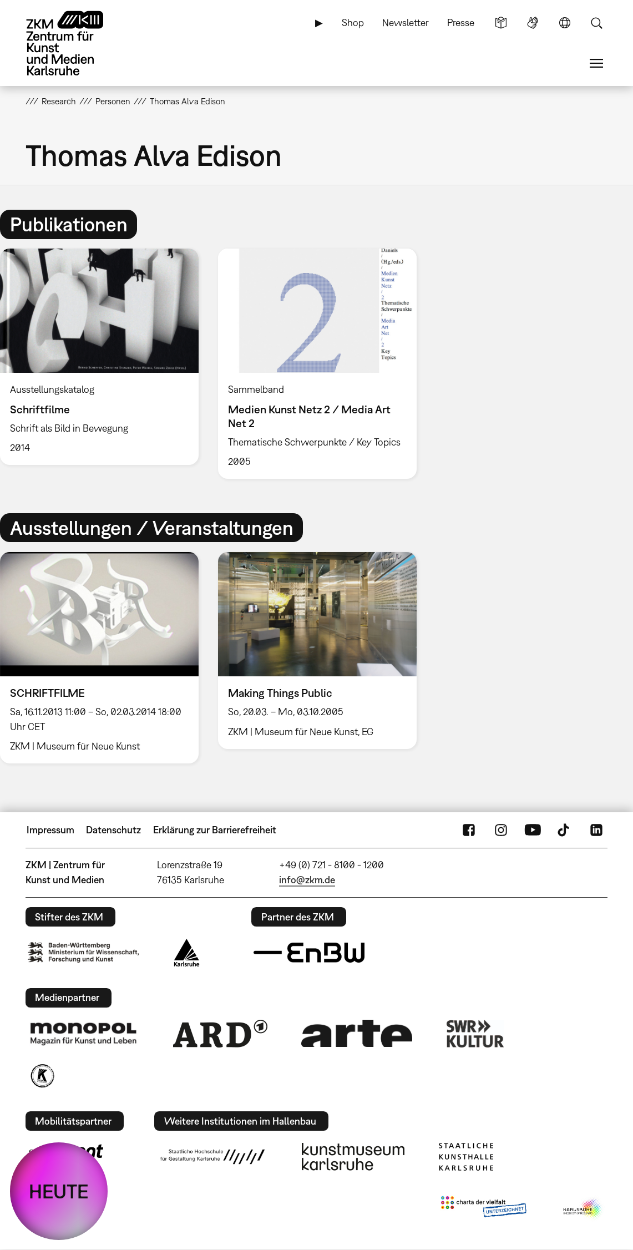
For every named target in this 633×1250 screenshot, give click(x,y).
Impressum (50, 830)
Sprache (565, 23)
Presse (460, 22)
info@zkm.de (307, 879)
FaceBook (469, 830)
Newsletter (405, 22)
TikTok (565, 830)
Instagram (501, 830)
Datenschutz (113, 830)
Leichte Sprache (501, 23)
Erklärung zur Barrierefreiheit (214, 830)
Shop (353, 22)
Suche (596, 23)
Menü (596, 63)
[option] (317, 364)
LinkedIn (596, 830)
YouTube (532, 830)
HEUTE (59, 1191)
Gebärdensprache (532, 23)
